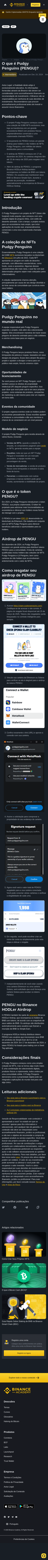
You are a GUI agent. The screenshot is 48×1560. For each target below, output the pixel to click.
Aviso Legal (9, 1487)
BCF (6, 1442)
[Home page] (17, 5)
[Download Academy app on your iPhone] (11, 1506)
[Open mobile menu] (44, 5)
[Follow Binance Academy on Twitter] (9, 1517)
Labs (6, 1447)
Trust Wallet (9, 1461)
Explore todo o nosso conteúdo (24, 1378)
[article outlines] (43, 19)
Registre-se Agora (24, 1353)
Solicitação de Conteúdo (14, 1491)
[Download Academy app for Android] (26, 1506)
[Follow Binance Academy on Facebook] (5, 1517)
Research (8, 1456)
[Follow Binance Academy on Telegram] (12, 1517)
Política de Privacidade (13, 1482)
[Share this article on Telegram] (26, 1207)
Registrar (35, 5)
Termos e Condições (12, 1478)
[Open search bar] (27, 5)
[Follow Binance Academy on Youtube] (16, 1517)
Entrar (42, 15)
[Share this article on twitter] (3, 1207)
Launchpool (9, 1452)
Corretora (8, 1438)
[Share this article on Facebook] (14, 1207)
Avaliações (8, 1496)
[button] (44, 4)
